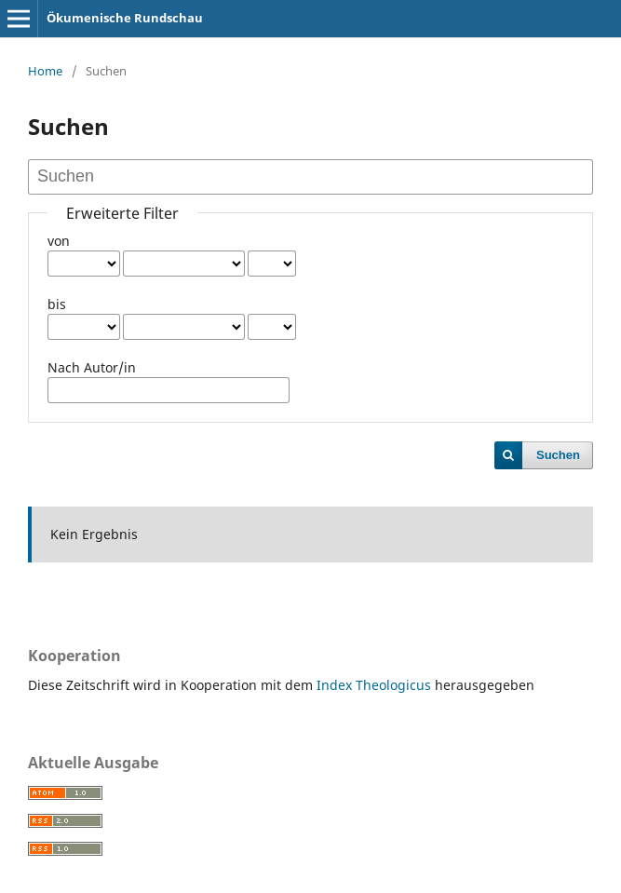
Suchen (558, 455)
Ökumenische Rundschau (125, 17)
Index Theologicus (376, 685)
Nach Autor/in (91, 367)
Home (45, 70)
